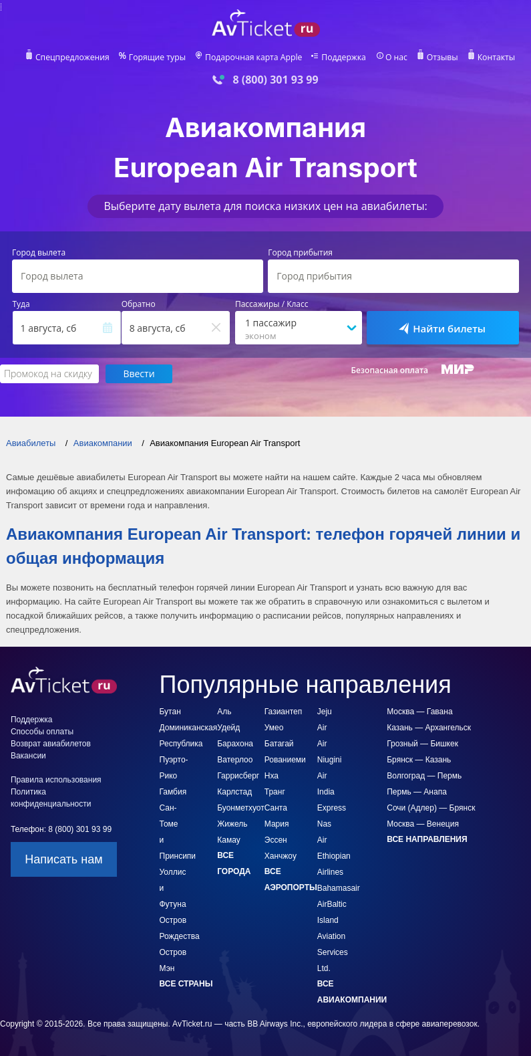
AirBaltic (332, 889)
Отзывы (440, 57)
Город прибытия (300, 253)
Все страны (186, 969)
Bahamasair (338, 873)
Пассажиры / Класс (272, 304)
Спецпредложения (74, 57)
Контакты (493, 57)
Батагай (279, 729)
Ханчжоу (280, 841)
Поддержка (343, 57)
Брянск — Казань (419, 745)
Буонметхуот (240, 793)
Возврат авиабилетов (51, 729)
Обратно (139, 304)
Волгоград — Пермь (424, 761)
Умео (274, 713)
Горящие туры (158, 57)
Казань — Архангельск (429, 713)
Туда (21, 304)
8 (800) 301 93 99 (275, 80)
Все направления (427, 824)
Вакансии (28, 741)
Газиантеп (283, 697)
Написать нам (63, 844)
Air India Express (331, 777)
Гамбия (173, 777)
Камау (228, 825)
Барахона (235, 729)
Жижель (232, 809)
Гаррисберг (238, 761)
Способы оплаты (42, 717)
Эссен (275, 825)
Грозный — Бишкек (422, 729)
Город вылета (38, 253)
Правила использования (56, 765)
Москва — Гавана (419, 697)
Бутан (170, 697)
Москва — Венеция (423, 809)
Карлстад (234, 777)
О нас (394, 57)
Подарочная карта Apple (253, 57)
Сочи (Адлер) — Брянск (431, 793)
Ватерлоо (234, 745)
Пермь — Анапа (417, 777)
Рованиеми (285, 745)
